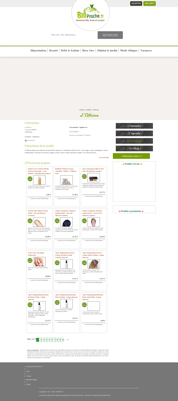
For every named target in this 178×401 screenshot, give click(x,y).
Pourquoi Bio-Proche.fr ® (34, 366)
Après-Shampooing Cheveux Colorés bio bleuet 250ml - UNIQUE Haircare (65, 255)
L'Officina (28, 127)
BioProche (59, 392)
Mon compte (149, 3)
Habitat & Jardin (107, 50)
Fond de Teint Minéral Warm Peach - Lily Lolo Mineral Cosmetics (38, 213)
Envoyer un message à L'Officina (79, 135)
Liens (28, 371)
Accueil (88, 110)
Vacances (146, 50)
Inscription (136, 3)
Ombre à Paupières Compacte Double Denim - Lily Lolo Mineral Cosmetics (65, 213)
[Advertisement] (89, 76)
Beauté (53, 50)
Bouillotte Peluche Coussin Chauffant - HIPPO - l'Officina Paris (65, 171)
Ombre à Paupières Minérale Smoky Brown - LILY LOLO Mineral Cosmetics (92, 213)
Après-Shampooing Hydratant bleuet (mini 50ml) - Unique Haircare (92, 297)
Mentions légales (31, 379)
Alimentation (38, 50)
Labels (28, 384)
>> (67, 339)
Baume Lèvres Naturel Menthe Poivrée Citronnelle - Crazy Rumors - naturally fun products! (39, 171)
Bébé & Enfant (70, 50)
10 (62, 340)
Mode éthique (128, 50)
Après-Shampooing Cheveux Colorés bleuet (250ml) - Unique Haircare (93, 255)
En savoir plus (104, 157)
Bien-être (88, 50)
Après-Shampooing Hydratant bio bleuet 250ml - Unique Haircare (38, 297)
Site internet (31, 140)
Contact (28, 376)
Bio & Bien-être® (104, 395)
